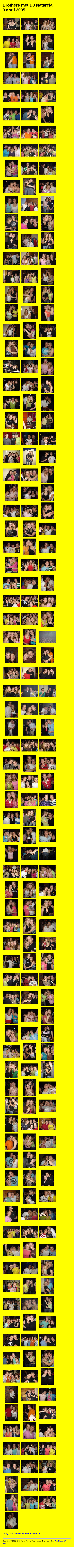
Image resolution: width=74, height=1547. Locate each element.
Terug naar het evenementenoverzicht (21, 1533)
